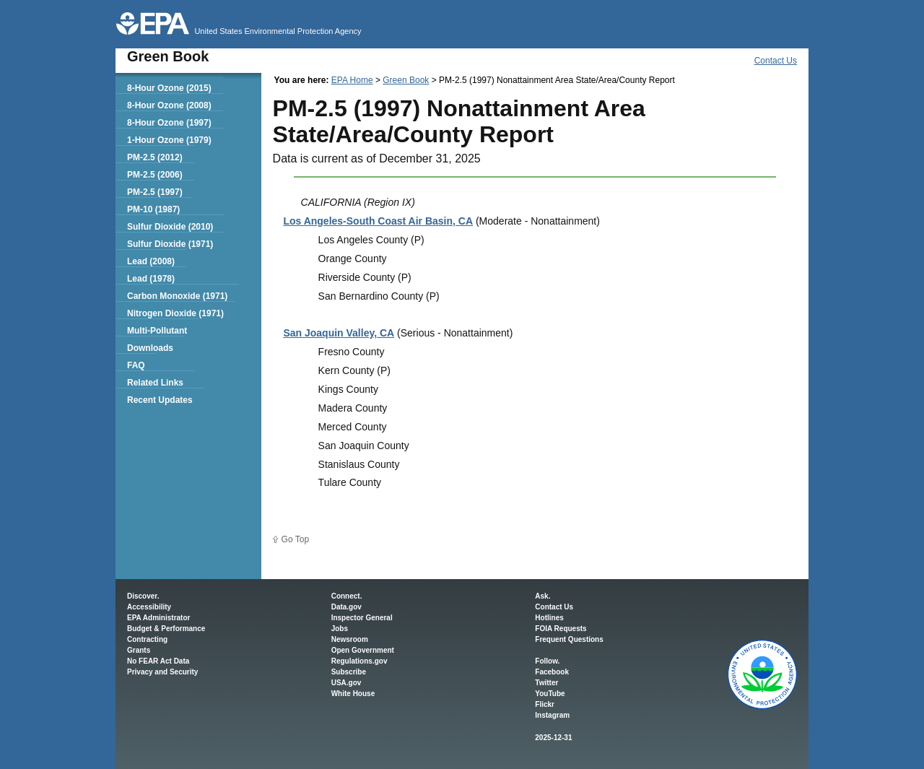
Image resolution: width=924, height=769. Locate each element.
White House (353, 694)
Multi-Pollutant (157, 331)
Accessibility (149, 607)
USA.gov (346, 683)
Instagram (552, 715)
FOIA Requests (560, 629)
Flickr (544, 704)
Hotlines (549, 618)
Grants (138, 650)
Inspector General (362, 618)
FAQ (136, 365)
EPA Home (352, 80)
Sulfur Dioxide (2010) (170, 227)
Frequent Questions (569, 639)
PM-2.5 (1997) (155, 192)
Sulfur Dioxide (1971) (170, 244)
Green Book (406, 80)
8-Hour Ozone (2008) (169, 105)
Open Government (362, 650)
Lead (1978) (151, 279)
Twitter (546, 683)
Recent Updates (160, 400)
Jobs (339, 629)
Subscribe (348, 672)
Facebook (552, 672)
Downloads (150, 348)
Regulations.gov (359, 661)
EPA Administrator (158, 618)
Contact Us (775, 61)
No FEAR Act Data (158, 661)
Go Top (295, 539)
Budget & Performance (166, 629)
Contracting (147, 639)
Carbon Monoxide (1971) (177, 296)
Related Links (155, 383)
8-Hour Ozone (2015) (169, 88)
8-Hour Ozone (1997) (169, 123)
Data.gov (346, 607)
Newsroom (349, 639)
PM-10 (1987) (153, 209)
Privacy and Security (162, 672)
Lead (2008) (151, 261)
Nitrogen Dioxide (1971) (175, 313)
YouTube (550, 694)
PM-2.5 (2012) (155, 157)
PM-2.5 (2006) (155, 175)
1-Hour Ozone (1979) (169, 140)
